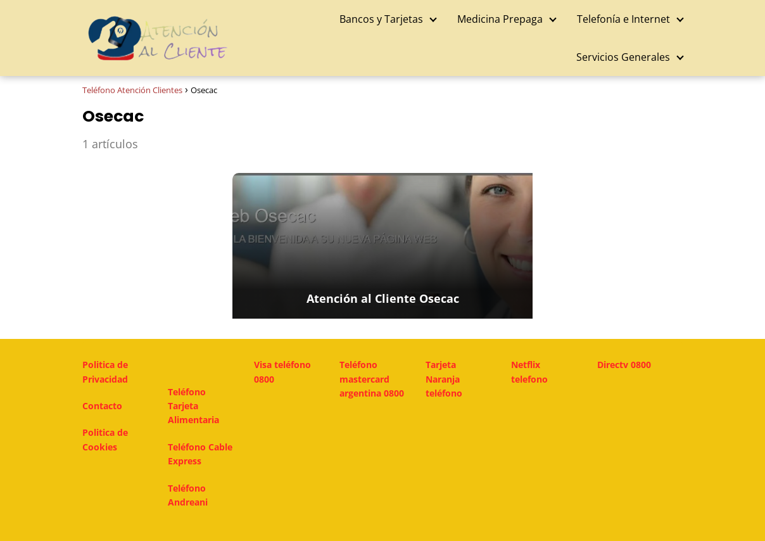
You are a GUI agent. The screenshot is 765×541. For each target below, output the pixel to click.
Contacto (102, 406)
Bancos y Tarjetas (381, 19)
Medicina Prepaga (500, 19)
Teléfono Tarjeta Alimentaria (193, 406)
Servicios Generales (623, 57)
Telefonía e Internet (623, 19)
